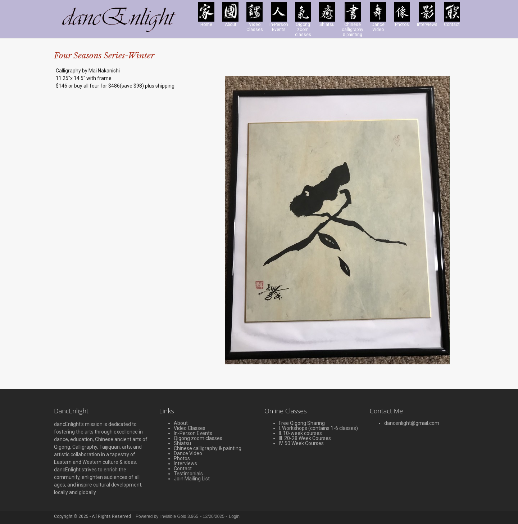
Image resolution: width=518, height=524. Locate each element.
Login (234, 516)
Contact (183, 468)
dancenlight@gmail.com (411, 423)
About (181, 423)
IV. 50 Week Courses (301, 443)
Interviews (185, 463)
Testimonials (188, 473)
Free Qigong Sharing (302, 423)
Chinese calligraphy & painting (207, 448)
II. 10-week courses (300, 433)
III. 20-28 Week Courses (305, 438)
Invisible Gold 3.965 (180, 516)
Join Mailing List (192, 478)
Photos (182, 458)
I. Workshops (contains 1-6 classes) (318, 428)
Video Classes (189, 428)
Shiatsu (182, 443)
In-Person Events (193, 433)
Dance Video (188, 453)
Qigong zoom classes (198, 438)
